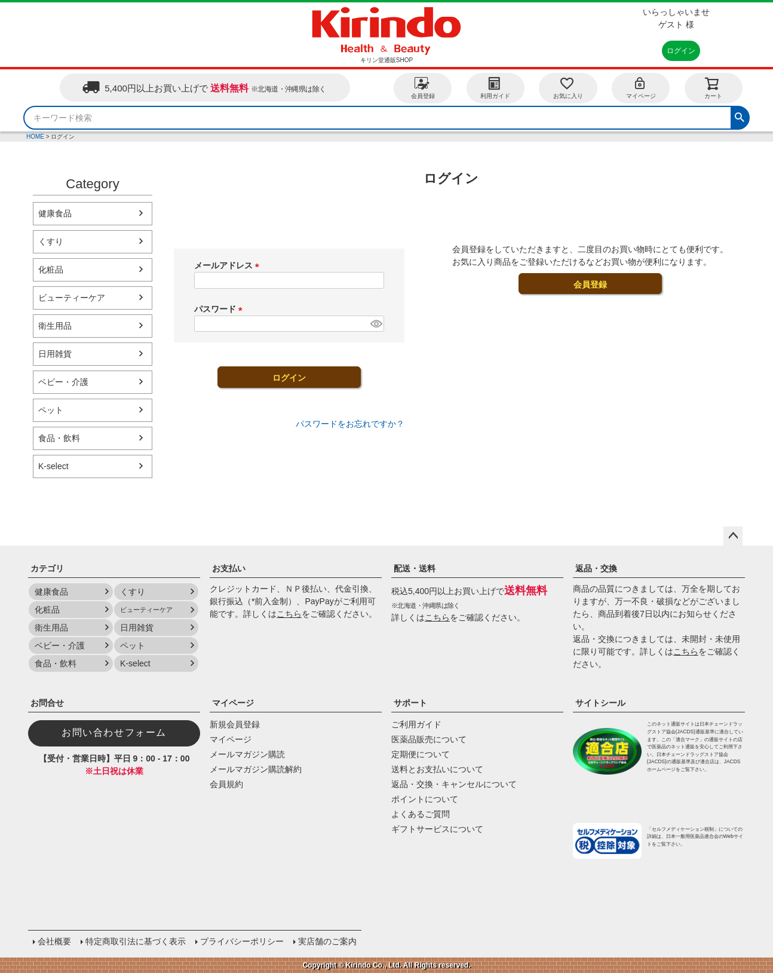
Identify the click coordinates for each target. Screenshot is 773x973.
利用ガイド (495, 87)
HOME (35, 136)
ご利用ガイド (416, 724)
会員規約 (226, 784)
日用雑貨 (55, 354)
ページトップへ (733, 536)
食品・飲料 (59, 438)
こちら (289, 614)
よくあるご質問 (420, 814)
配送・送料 (414, 568)
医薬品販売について (429, 739)
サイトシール (600, 703)
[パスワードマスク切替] (375, 324)
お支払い (229, 568)
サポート (410, 703)
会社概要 (54, 941)
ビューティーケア (71, 297)
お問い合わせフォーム (114, 732)
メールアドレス (228, 265)
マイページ (641, 87)
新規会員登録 (235, 724)
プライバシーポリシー (242, 941)
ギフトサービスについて (437, 829)
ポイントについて (424, 799)
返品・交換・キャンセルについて (454, 784)
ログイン (681, 51)
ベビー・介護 (63, 382)
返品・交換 (596, 568)
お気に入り (568, 87)
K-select (53, 466)
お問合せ (47, 703)
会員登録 (423, 87)
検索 (740, 116)
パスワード (220, 309)
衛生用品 (55, 326)
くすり (50, 241)
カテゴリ (47, 568)
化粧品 (50, 269)
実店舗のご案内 (327, 941)
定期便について (420, 754)
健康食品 (55, 213)
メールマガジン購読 (247, 754)
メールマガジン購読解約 (256, 769)
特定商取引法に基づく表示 (135, 941)
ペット (50, 410)
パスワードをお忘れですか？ (350, 424)
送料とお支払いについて (437, 769)
